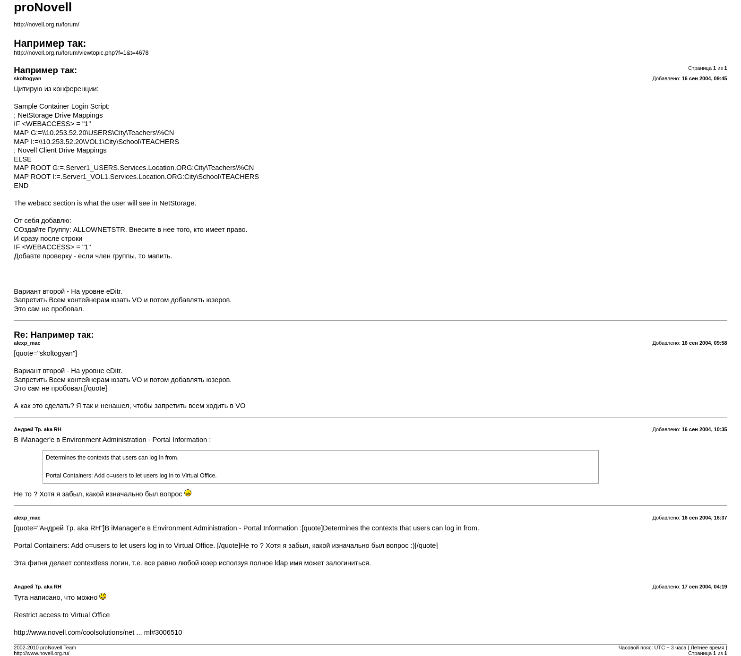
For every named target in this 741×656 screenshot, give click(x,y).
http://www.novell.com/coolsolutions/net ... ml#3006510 (98, 632)
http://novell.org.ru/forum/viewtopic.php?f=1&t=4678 (81, 53)
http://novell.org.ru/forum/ (46, 24)
